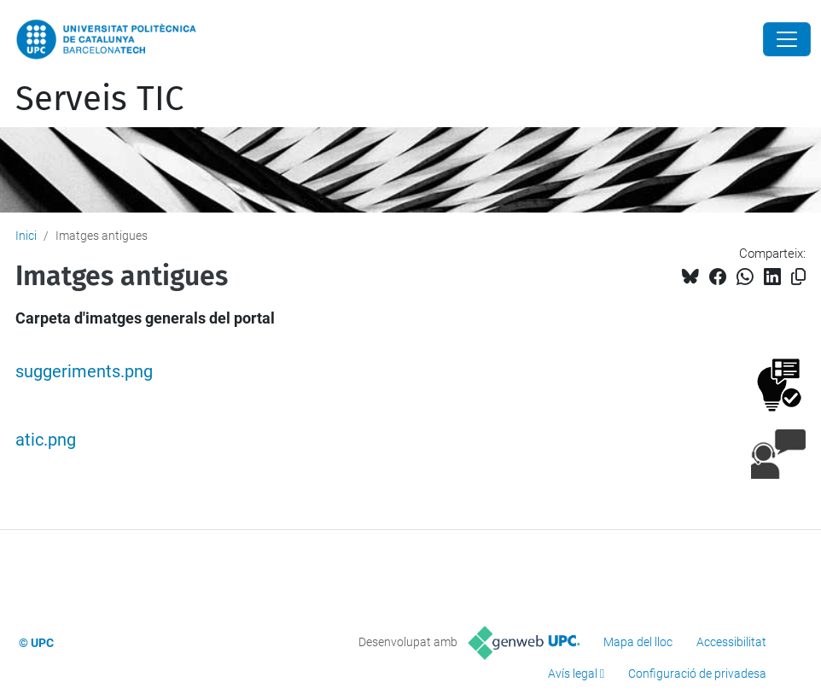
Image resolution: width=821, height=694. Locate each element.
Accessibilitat (731, 642)
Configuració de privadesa (697, 673)
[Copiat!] (798, 277)
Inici (26, 235)
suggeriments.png (84, 372)
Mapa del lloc (638, 642)
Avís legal (572, 673)
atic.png (45, 440)
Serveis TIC (99, 99)
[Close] (787, 39)
